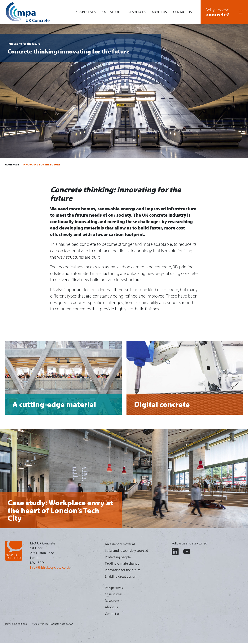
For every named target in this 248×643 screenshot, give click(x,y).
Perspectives (85, 12)
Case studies (112, 12)
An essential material (120, 544)
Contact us (182, 12)
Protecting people (118, 557)
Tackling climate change (122, 563)
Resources (137, 12)
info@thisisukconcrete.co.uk (50, 567)
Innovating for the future (122, 570)
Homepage (12, 164)
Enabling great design (120, 576)
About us (159, 12)
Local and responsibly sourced (126, 550)
